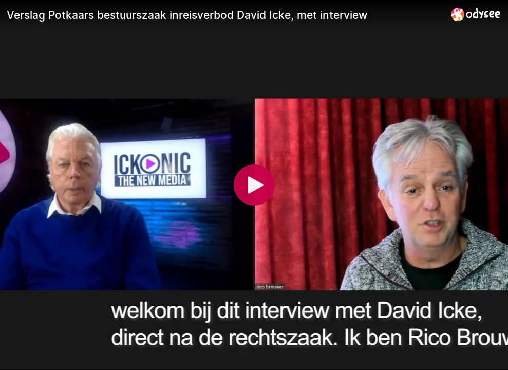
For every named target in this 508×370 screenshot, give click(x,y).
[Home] (476, 14)
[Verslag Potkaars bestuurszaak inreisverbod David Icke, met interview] (224, 15)
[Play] (254, 185)
